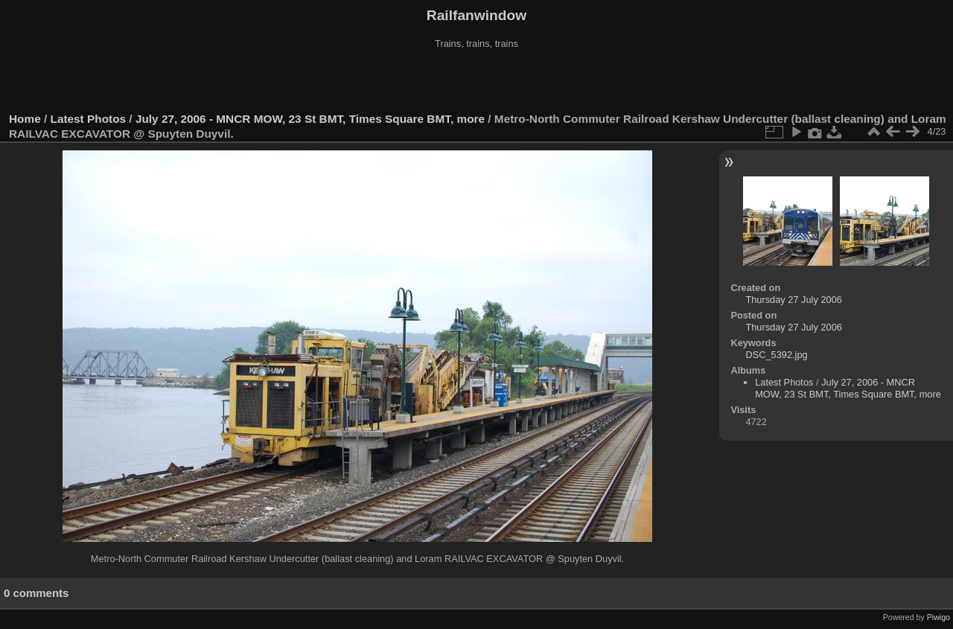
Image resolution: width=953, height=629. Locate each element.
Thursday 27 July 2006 (793, 299)
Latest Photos (89, 118)
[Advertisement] (476, 81)
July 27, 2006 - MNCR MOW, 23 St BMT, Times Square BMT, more (310, 118)
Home (25, 118)
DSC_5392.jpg (776, 354)
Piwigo (938, 617)
